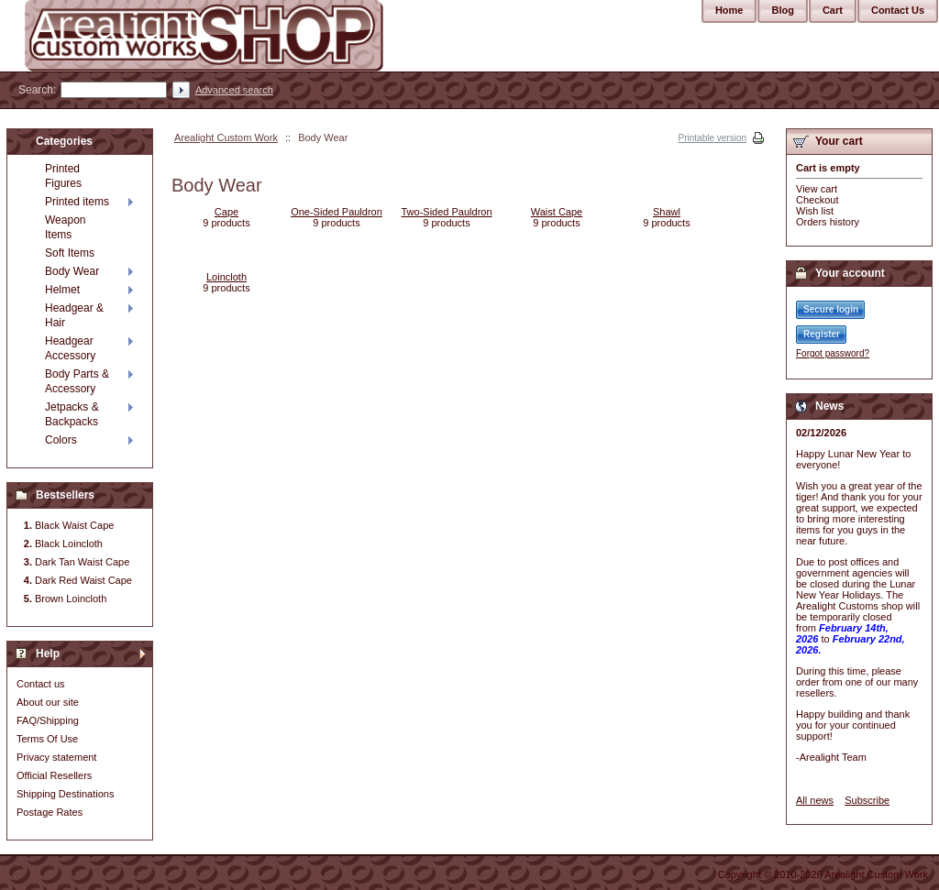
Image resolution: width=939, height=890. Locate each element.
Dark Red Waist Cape (83, 580)
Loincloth (226, 276)
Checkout (817, 199)
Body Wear (72, 271)
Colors (61, 440)
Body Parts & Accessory (77, 381)
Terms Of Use (47, 738)
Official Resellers (54, 775)
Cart (833, 10)
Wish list (815, 210)
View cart (816, 188)
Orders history (827, 221)
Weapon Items (65, 227)
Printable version (712, 138)
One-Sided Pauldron (336, 211)
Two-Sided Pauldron (446, 211)
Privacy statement (56, 757)
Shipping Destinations (65, 793)
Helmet (62, 289)
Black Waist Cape (74, 525)
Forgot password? (832, 353)
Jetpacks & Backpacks (72, 414)
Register (821, 334)
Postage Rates (50, 812)
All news (815, 800)
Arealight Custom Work (226, 137)
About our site (48, 702)
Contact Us (897, 10)
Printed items (77, 201)
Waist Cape (556, 211)
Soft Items (69, 253)
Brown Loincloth (70, 598)
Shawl (666, 211)
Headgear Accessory (70, 348)
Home (729, 10)
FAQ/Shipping (48, 720)
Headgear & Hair (74, 315)
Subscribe (867, 800)
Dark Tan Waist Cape (82, 561)
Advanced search (234, 89)
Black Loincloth (69, 543)
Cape (226, 211)
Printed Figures (63, 176)
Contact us (41, 683)
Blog (782, 10)
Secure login (830, 309)
